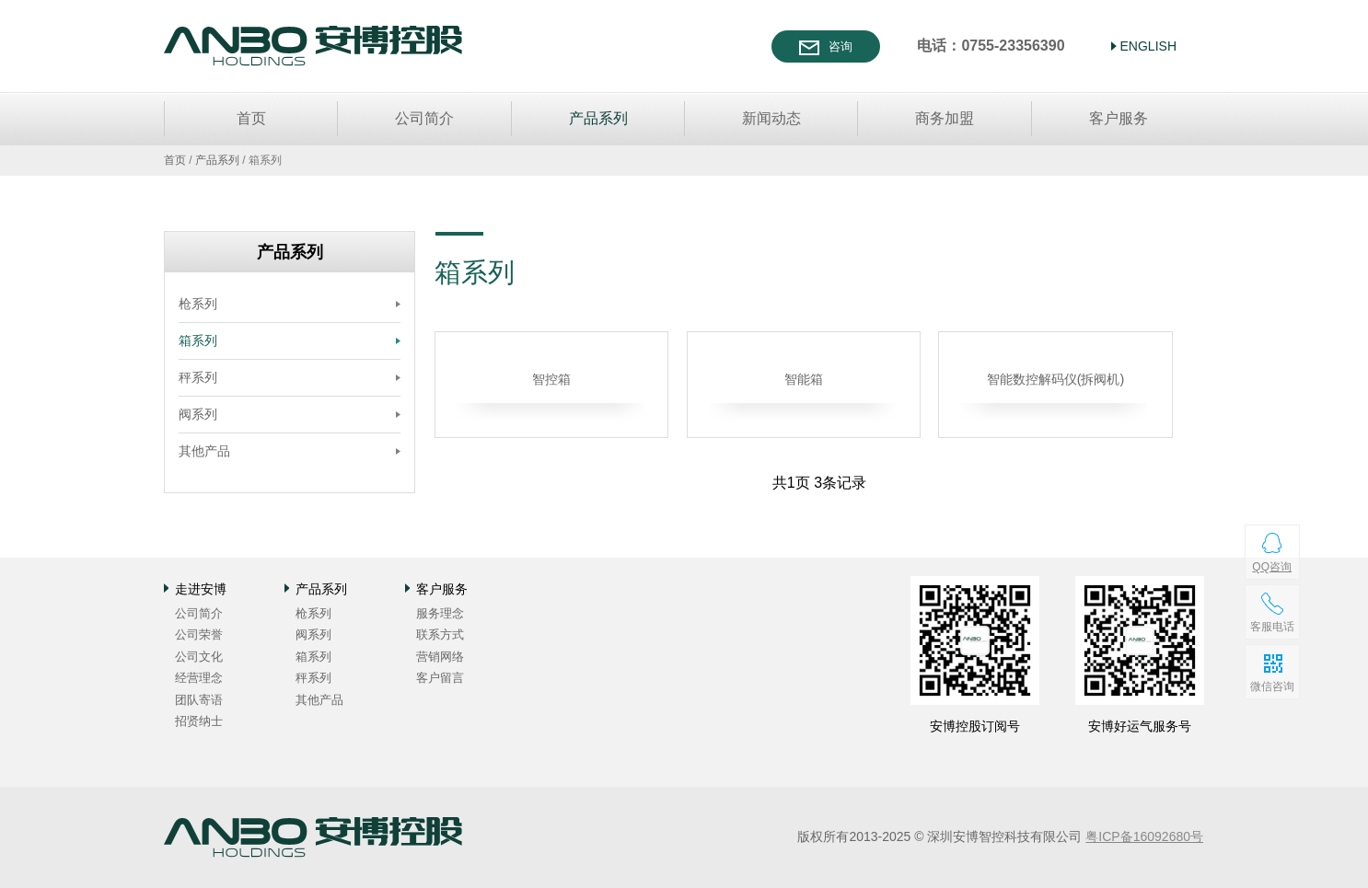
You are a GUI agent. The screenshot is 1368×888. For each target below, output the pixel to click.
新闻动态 (771, 118)
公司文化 (199, 656)
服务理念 (440, 613)
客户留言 (440, 678)
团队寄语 (199, 700)
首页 (251, 118)
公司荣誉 (199, 634)
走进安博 (200, 589)
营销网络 (440, 656)
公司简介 (424, 118)
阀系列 (198, 414)
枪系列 (198, 303)
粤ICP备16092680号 (1144, 836)
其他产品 (204, 451)
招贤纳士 (199, 721)
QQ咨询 (1272, 566)
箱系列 (198, 340)
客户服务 (1118, 118)
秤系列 (198, 377)
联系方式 (440, 634)
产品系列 (598, 118)
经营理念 (199, 678)
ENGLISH (1148, 46)
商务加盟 (944, 118)
